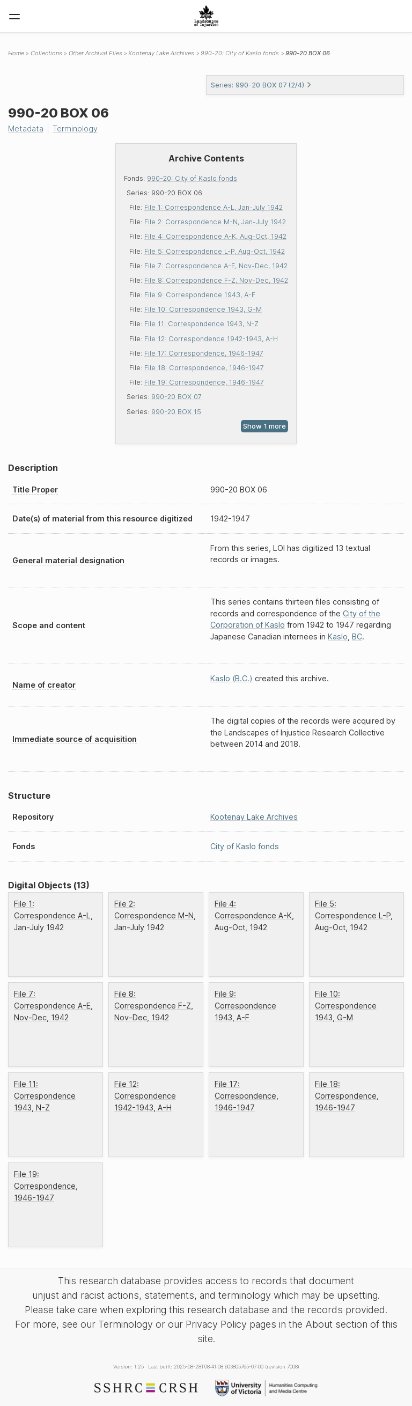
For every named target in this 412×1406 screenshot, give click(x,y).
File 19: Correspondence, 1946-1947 (204, 382)
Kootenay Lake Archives (161, 53)
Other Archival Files (95, 53)
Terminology (75, 128)
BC (357, 636)
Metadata (25, 128)
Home (16, 53)
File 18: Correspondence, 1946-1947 (204, 368)
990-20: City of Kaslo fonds (192, 178)
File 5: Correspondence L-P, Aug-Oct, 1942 (214, 251)
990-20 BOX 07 (176, 397)
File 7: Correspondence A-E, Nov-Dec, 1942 (216, 266)
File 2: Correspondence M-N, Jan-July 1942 (215, 222)
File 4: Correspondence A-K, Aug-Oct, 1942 (215, 236)
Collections (46, 53)
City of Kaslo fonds (244, 846)
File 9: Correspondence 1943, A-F (199, 295)
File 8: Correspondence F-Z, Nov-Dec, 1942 (216, 280)
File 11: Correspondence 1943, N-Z (201, 324)
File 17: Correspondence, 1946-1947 (203, 353)
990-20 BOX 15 (176, 412)
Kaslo (338, 636)
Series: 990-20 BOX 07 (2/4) (261, 85)
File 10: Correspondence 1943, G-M (203, 309)
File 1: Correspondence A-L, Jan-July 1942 (213, 207)
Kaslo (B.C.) (231, 678)
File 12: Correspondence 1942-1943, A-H (211, 339)
